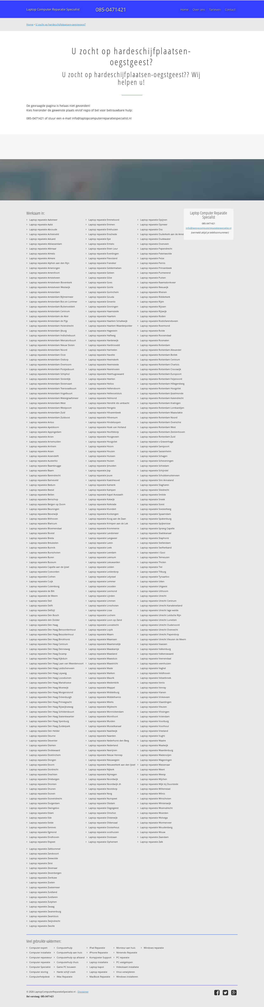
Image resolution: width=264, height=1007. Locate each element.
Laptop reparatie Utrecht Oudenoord (160, 624)
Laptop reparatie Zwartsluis (43, 916)
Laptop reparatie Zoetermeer (44, 887)
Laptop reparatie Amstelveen (44, 277)
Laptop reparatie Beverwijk (43, 513)
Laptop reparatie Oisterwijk (103, 817)
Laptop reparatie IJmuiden (102, 465)
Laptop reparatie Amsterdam (44, 292)
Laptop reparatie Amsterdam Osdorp (48, 359)
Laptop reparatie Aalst (41, 224)
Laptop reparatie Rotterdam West (158, 427)
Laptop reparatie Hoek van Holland (107, 427)
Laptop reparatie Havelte (101, 354)
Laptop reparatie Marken (101, 673)
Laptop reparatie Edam (41, 812)
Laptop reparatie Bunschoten (44, 552)
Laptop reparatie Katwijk (101, 499)
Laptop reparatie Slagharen (154, 484)
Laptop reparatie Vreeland (154, 730)
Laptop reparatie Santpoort (154, 446)
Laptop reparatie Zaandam (154, 837)
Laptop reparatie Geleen (101, 272)
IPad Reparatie (97, 947)
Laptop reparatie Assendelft (44, 456)
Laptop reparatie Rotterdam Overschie (160, 422)
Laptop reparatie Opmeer (153, 224)
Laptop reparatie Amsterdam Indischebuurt (52, 335)
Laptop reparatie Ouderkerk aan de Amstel (163, 234)
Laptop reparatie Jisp (99, 470)
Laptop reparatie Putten (153, 277)
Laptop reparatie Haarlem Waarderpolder (110, 325)
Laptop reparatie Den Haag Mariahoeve (50, 682)
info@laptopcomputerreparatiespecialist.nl (208, 227)
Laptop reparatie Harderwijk (103, 340)
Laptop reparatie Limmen (102, 600)
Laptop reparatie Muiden (101, 721)
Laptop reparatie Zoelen (42, 882)
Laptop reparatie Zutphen (43, 901)
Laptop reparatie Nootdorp (102, 788)
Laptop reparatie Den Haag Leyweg (48, 673)
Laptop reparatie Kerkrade (102, 504)
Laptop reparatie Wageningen (156, 759)
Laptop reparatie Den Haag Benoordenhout (52, 629)
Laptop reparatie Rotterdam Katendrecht (162, 398)
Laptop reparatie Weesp (153, 774)
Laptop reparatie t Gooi (152, 552)
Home (29, 24)
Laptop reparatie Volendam (155, 716)
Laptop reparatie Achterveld (44, 234)
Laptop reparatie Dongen (42, 759)
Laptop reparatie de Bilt (41, 591)
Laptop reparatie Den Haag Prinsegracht (50, 701)
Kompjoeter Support (100, 957)
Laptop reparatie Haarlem (102, 316)
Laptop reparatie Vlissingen (154, 711)
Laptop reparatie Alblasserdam (45, 243)
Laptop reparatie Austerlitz (43, 460)
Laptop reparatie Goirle (100, 287)
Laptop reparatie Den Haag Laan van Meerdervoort (56, 663)
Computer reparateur (40, 957)
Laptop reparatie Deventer (43, 740)
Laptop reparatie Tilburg (153, 571)
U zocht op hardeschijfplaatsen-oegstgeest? (60, 24)
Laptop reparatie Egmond (43, 832)
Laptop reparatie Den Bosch (44, 615)
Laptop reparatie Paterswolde (156, 253)
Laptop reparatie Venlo (152, 682)
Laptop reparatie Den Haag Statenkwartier (51, 716)
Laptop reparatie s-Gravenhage (156, 441)
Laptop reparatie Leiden (101, 566)
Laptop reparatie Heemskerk (103, 359)
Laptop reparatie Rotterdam (155, 345)
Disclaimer (83, 991)
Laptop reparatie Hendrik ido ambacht (108, 403)
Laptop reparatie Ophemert (103, 841)
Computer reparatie (39, 962)
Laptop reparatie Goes (100, 282)
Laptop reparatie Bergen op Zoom (47, 504)
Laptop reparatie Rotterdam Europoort (161, 373)
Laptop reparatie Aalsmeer (43, 219)
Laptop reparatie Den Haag (43, 624)
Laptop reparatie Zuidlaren (43, 897)
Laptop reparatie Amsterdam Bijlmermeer (51, 296)
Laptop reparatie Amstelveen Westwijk (49, 287)
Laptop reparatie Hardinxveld (104, 345)
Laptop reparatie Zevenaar (43, 867)
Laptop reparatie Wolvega (154, 817)
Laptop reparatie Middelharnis (104, 697)
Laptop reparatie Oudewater (155, 238)
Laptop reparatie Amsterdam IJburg (48, 330)
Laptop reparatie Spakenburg (155, 518)
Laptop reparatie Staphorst (154, 538)
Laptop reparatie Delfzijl (42, 610)
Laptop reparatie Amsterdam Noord (48, 349)
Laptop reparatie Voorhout (154, 726)
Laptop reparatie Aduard (42, 238)
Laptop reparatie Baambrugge (45, 465)
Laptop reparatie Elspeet (42, 841)
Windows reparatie (154, 947)
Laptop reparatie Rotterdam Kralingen (160, 403)
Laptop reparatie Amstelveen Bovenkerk (50, 282)
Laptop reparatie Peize (152, 258)
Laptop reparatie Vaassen (153, 644)
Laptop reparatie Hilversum (103, 417)
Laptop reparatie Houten (101, 451)
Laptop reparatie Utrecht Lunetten (158, 619)
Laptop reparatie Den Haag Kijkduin (48, 658)
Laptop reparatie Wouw (152, 832)
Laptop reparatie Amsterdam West (47, 403)
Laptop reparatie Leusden (102, 586)
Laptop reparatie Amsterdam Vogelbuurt (50, 393)
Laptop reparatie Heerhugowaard (106, 373)
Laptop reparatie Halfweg (102, 335)
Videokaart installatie (127, 966)
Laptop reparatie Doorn (41, 764)
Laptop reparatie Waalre (153, 740)
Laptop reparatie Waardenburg (156, 750)
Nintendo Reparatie (126, 952)
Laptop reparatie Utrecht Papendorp (159, 634)
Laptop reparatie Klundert (102, 509)
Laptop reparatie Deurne (42, 735)
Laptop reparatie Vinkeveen (155, 697)
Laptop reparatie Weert (152, 769)
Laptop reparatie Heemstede (103, 364)
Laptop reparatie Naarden (102, 735)
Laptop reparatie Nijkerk (101, 769)
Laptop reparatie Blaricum (43, 523)
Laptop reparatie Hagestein (102, 330)
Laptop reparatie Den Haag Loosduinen (50, 677)
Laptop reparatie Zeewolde (43, 858)
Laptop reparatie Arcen (41, 436)
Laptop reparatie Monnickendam (106, 711)
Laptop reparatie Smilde (153, 494)
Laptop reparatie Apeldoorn (44, 427)
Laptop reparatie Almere (42, 258)
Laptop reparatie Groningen (103, 306)
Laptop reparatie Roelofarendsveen (159, 320)
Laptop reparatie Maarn (101, 634)
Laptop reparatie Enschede (102, 234)
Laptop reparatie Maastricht (103, 663)
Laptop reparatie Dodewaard (44, 750)
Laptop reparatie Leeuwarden (104, 562)
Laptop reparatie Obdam (101, 803)
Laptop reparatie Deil (40, 600)
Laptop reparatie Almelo (42, 253)
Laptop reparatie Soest (152, 504)
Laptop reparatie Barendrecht (45, 475)
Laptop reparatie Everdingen (103, 253)
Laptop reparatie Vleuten (153, 706)
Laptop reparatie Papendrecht (156, 248)
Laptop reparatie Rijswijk (153, 311)
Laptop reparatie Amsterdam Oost (47, 354)
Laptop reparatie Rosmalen (154, 340)
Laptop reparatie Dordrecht (43, 769)
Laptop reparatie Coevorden (44, 571)
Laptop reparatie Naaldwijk (102, 730)
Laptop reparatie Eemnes (42, 827)
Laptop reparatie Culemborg (44, 586)
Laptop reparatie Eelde (41, 822)
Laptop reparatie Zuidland (43, 892)
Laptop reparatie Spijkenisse (155, 523)
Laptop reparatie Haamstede (103, 311)
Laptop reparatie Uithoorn (154, 591)
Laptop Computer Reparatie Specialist (53, 9)
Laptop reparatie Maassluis (102, 658)
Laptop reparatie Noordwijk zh (104, 784)
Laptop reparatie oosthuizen (103, 832)
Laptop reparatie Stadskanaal (155, 533)
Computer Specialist (40, 966)
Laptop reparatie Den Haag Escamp (48, 653)
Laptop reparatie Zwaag (41, 906)
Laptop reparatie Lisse (100, 610)
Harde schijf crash (66, 971)
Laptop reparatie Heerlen (101, 378)
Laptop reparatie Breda (41, 538)
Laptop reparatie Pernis (152, 263)
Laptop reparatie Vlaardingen (155, 701)
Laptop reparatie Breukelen (43, 542)
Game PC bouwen (66, 966)
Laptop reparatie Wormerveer (156, 822)
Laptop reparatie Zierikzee (43, 877)
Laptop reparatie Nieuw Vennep (105, 754)
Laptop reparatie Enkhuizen (103, 229)
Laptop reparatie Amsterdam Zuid (47, 412)
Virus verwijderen (125, 971)
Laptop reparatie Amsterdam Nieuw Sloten (52, 345)
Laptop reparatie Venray (153, 687)
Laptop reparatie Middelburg (103, 692)
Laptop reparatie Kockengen (103, 513)
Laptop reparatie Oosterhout (103, 827)
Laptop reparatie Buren (41, 557)
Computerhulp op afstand (71, 957)
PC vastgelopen (124, 962)
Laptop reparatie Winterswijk (155, 803)
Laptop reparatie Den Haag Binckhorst (49, 639)
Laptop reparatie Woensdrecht (156, 807)
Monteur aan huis (125, 947)
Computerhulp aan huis (69, 952)
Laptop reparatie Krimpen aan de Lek (108, 523)
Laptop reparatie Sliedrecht (154, 489)
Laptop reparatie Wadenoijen (155, 754)
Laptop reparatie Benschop (43, 499)
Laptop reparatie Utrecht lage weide (159, 610)
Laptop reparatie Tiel (151, 566)
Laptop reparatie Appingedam (45, 431)
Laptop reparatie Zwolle (42, 925)
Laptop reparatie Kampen (102, 489)
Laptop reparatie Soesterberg (155, 509)
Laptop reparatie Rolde (152, 330)
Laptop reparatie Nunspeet (102, 798)
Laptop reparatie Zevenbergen (45, 872)
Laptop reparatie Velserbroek (155, 677)
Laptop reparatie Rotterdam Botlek (158, 354)
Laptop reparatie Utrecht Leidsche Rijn (160, 615)
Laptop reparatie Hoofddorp (103, 431)
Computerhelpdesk (39, 976)
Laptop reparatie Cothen (42, 576)
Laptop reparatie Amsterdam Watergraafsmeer (53, 398)
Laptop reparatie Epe (99, 238)
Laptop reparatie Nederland (103, 745)
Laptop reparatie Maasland (102, 653)
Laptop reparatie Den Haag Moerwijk (48, 687)
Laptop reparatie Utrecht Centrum (158, 600)
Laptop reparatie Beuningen (44, 509)
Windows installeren (127, 976)
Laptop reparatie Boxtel (41, 533)
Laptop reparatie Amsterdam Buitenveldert (52, 306)
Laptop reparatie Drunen (42, 788)
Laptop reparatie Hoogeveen (103, 436)
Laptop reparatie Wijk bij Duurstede (159, 784)
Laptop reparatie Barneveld (43, 480)
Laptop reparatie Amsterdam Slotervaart (50, 383)
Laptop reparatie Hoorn (101, 446)
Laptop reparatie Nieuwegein (103, 759)
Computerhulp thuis (67, 962)
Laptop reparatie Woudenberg (156, 827)
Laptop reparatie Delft (41, 605)
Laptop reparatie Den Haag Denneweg (49, 649)
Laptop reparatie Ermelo (101, 243)
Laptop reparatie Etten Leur (103, 248)
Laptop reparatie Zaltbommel (44, 848)
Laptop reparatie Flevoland (102, 258)
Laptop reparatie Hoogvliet (102, 441)
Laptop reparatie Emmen (101, 224)
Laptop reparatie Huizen (101, 460)
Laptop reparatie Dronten (43, 784)
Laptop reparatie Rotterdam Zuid (157, 436)
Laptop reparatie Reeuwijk (154, 287)
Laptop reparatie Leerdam (102, 552)
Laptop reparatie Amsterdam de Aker (48, 316)
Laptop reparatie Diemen (42, 745)
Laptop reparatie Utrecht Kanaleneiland (161, 605)
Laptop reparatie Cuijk (41, 581)
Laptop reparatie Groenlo (102, 301)
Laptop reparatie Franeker (102, 263)
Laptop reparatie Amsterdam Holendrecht (51, 325)
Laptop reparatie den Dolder (44, 619)
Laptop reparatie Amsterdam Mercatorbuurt (52, 340)
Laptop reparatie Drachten (43, 774)
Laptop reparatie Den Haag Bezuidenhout (51, 634)
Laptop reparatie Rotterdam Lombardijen (162, 407)
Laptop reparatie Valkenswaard (156, 653)
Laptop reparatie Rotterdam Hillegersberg (162, 383)
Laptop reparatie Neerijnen (102, 750)
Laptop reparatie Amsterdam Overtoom (50, 364)
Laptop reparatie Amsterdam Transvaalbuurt (52, 388)
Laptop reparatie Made (100, 668)
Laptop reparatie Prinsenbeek (156, 267)
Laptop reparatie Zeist (41, 863)
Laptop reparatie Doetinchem (45, 754)
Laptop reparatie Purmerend (155, 272)
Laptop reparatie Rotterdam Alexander (160, 349)
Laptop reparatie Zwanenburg (45, 911)
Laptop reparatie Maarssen (102, 639)
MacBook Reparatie (100, 976)
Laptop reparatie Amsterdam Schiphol (49, 373)
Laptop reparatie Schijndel (154, 470)
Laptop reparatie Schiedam (154, 465)
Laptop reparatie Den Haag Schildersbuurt (51, 711)
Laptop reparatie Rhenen (153, 292)
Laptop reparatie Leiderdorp (103, 571)
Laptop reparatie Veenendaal (155, 658)
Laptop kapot (97, 966)
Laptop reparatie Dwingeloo (44, 807)
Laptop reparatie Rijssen (153, 306)
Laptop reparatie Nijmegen (102, 774)
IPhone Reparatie (99, 952)
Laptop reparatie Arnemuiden (45, 441)
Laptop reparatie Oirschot (102, 812)
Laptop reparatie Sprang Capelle (157, 528)
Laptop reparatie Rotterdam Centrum (160, 359)
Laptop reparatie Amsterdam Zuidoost (49, 417)
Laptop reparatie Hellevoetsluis (105, 393)
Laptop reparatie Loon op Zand (105, 619)
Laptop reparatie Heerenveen (104, 369)
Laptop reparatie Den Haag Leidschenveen (51, 668)
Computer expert (38, 947)
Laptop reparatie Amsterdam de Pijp (48, 320)
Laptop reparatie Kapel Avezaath (105, 494)
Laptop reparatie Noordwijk (103, 779)
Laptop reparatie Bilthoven (43, 518)
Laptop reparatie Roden (153, 316)
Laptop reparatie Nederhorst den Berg (108, 740)
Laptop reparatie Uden (152, 581)
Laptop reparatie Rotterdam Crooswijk (160, 369)
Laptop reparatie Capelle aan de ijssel (49, 566)
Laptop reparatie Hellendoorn (104, 388)
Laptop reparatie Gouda (101, 296)
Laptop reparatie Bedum (42, 484)
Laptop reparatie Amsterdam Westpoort (50, 407)
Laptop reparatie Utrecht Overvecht (159, 629)
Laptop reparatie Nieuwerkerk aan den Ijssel (111, 764)
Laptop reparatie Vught (152, 735)
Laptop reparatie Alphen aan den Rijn (49, 263)
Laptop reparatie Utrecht (153, 595)
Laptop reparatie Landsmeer (103, 533)
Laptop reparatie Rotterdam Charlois (159, 364)
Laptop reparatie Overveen (154, 243)
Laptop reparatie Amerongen (44, 267)
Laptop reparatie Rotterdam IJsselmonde (161, 393)
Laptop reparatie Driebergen (44, 779)
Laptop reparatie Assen (41, 451)
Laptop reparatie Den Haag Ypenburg (49, 721)
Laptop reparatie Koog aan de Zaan (107, 518)
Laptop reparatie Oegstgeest (103, 807)
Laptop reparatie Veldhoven (155, 673)
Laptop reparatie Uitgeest (153, 586)
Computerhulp (64, 947)
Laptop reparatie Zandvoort (44, 853)
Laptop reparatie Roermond (155, 325)
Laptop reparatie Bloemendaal (45, 528)
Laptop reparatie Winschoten (155, 798)
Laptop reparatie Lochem (101, 615)
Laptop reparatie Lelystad (102, 576)
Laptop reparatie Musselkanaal (104, 726)
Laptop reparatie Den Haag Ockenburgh (50, 697)
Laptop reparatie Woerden (154, 812)
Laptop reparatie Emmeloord (103, 219)
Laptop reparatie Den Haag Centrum (48, 644)
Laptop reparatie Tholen (153, 562)
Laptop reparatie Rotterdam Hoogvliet (160, 388)
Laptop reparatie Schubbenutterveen (160, 475)
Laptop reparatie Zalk (151, 841)
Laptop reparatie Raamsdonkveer (158, 282)
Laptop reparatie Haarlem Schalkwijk (107, 320)
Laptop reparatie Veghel (153, 668)
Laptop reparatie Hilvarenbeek (104, 412)
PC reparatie (122, 957)
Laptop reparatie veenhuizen (155, 663)
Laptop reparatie (98, 971)
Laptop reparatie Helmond (102, 398)
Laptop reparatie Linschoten (103, 605)
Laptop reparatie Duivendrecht (45, 798)
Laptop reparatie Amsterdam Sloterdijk (50, 378)
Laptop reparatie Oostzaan (102, 837)
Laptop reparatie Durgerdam (44, 803)
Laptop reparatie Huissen (101, 456)
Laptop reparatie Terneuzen (155, 557)
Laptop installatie (99, 962)
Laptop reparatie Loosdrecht (103, 624)
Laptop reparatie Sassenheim (155, 451)
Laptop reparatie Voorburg (154, 721)
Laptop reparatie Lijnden (101, 595)
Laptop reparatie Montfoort (103, 716)
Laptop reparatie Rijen (152, 301)
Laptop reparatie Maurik (101, 677)
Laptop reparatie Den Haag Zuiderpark (49, 726)
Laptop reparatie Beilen (41, 494)
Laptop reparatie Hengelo (102, 407)
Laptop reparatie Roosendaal (155, 335)
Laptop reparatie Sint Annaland (157, 480)
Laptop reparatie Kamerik (102, 484)
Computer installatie (40, 952)
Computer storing (38, 971)
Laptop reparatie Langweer (102, 538)
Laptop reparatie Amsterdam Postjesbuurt (51, 369)
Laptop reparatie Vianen (153, 692)
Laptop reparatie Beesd (41, 489)
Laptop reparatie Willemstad (155, 788)
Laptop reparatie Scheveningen (156, 460)
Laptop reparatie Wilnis (152, 793)
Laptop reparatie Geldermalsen (104, 267)
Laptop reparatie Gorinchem (103, 292)
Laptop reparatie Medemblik (103, 682)
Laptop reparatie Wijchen (153, 779)
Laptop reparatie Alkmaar (42, 248)
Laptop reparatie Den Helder (44, 730)
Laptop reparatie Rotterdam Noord (158, 417)
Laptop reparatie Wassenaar (155, 764)
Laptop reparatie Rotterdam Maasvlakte (161, 412)
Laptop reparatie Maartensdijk (104, 644)
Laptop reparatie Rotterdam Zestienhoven (162, 431)
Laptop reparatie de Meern (43, 595)
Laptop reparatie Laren (100, 542)
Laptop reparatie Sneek (152, 499)
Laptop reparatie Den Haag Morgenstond (51, 692)
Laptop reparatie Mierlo (101, 701)
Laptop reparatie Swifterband (156, 547)
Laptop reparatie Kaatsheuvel (104, 480)
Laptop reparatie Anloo (41, 422)
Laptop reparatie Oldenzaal (103, 822)
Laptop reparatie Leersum (102, 557)
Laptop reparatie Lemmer (102, 581)
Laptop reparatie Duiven (42, 793)
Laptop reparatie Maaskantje (103, 649)
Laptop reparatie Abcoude (43, 229)
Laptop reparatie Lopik (100, 629)
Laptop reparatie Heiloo (101, 383)
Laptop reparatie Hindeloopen (104, 422)
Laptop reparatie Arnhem (42, 446)
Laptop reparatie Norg (100, 793)
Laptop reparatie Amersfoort (44, 272)
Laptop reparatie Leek (100, 547)
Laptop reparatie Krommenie (103, 528)
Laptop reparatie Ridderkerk (155, 296)
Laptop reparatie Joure (100, 475)
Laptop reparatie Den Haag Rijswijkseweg (51, 706)
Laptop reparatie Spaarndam (155, 513)
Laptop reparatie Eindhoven (44, 837)
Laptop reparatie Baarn (41, 470)
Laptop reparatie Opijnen (153, 219)
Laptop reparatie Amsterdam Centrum (49, 311)
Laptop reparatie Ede (40, 817)
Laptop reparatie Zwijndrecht (44, 920)
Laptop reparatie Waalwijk (154, 745)
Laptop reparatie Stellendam (155, 542)
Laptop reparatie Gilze (100, 277)
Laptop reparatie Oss (151, 229)
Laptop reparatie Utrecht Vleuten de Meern (163, 639)
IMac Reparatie (64, 976)
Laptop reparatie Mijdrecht (102, 706)
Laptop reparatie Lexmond (102, 591)
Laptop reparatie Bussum (42, 562)
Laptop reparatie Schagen (153, 456)
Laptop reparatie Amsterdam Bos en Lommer (53, 301)
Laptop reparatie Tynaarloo (154, 576)
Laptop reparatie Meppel (101, 687)
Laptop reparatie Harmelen (102, 349)
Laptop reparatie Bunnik (42, 547)
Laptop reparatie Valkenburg (155, 649)
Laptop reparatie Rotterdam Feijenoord (161, 378)
